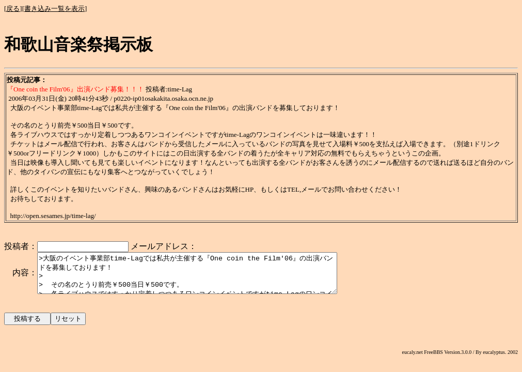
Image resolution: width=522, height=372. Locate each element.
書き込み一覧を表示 (54, 8)
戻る (13, 8)
